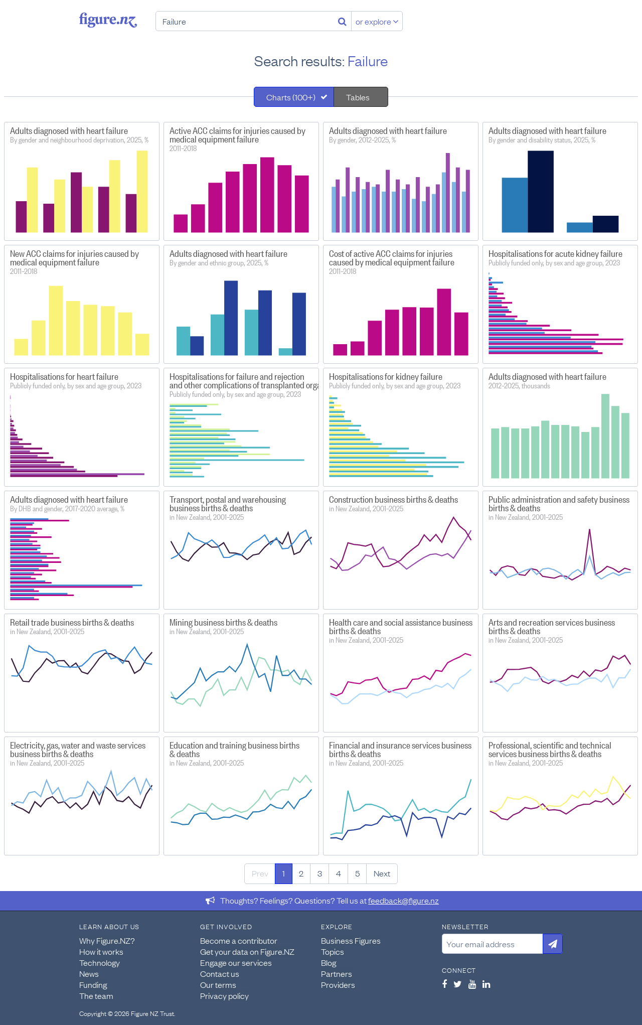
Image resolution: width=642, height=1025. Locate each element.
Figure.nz (108, 20)
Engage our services (236, 962)
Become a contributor (238, 940)
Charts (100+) (290, 96)
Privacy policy (224, 995)
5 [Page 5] (357, 872)
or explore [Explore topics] (377, 21)
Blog (328, 962)
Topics (332, 951)
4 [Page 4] (338, 872)
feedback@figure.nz (403, 900)
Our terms (218, 984)
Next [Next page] (382, 872)
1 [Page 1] (283, 872)
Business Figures (351, 940)
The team (96, 995)
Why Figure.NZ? (107, 940)
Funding (93, 984)
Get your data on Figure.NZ (247, 951)
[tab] (294, 97)
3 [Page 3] (319, 872)
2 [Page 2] (301, 872)
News (89, 973)
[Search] (342, 21)
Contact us (219, 973)
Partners (336, 973)
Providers (338, 984)
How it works (101, 951)
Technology (99, 962)
